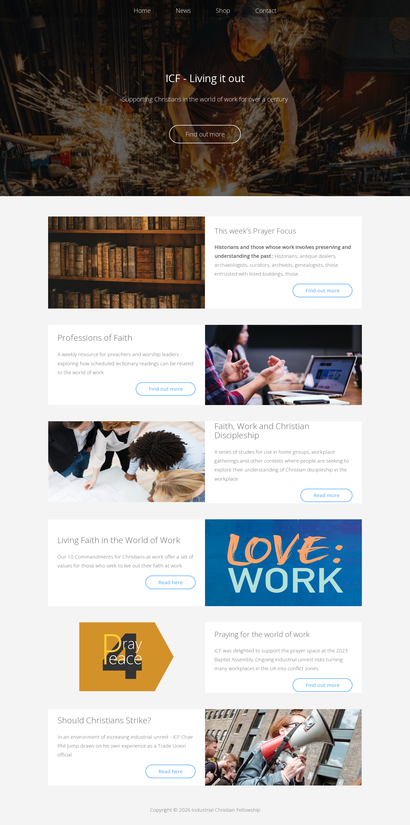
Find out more (205, 134)
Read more (327, 495)
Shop (223, 10)
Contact (265, 10)
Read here (170, 582)
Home (142, 10)
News (183, 10)
